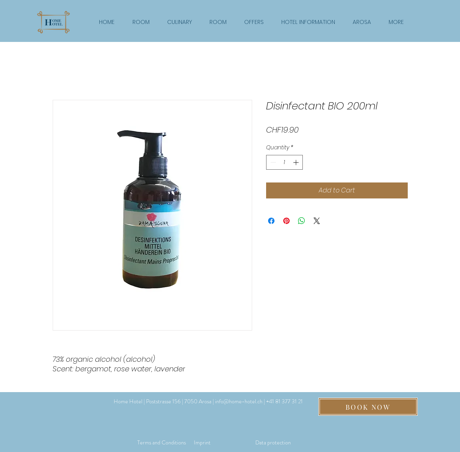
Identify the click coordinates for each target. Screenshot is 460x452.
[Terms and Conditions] (161, 442)
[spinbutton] (284, 162)
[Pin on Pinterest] (286, 221)
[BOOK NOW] (368, 407)
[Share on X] (317, 221)
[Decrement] (272, 162)
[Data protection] (273, 442)
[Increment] (297, 162)
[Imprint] (202, 442)
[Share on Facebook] (271, 221)
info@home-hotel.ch (239, 401)
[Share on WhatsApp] (301, 221)
